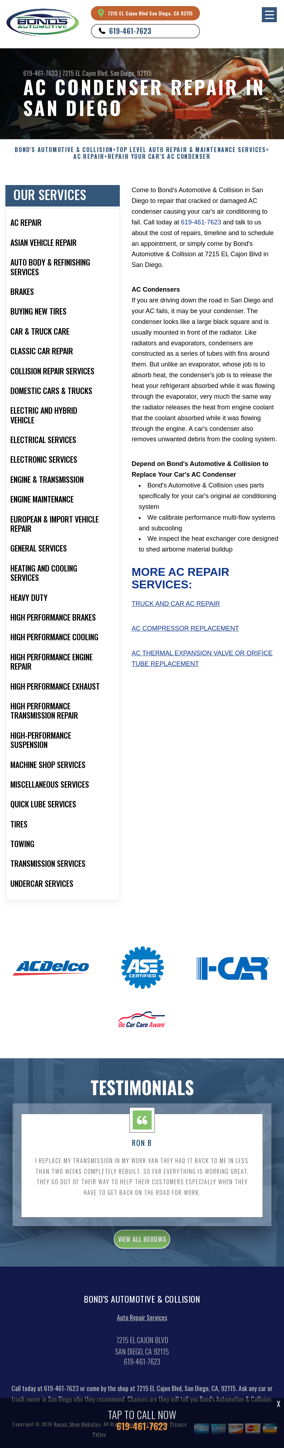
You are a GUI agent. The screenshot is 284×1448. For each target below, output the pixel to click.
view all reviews (142, 1241)
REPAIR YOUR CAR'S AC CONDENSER (159, 156)
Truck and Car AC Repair (176, 603)
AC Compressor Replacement (185, 628)
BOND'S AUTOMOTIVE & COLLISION (64, 149)
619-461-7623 (130, 31)
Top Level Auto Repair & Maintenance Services (191, 149)
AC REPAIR (88, 156)
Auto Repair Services (142, 1320)
